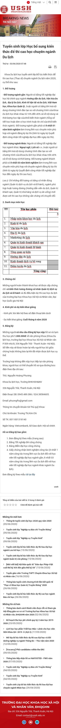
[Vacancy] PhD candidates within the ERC (25, 649)
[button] (34, 2)
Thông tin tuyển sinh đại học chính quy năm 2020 (28, 521)
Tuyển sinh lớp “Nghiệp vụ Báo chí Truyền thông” (29, 529)
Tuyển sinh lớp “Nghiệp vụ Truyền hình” (24, 538)
